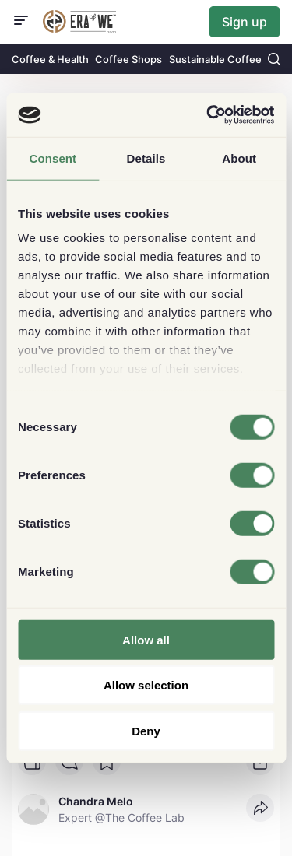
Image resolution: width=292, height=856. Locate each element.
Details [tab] (146, 157)
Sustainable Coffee (215, 59)
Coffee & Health (50, 59)
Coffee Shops (128, 59)
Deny (146, 730)
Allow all (146, 639)
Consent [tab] (52, 157)
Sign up (244, 22)
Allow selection (146, 685)
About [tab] (239, 157)
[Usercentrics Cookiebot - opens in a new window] (208, 115)
